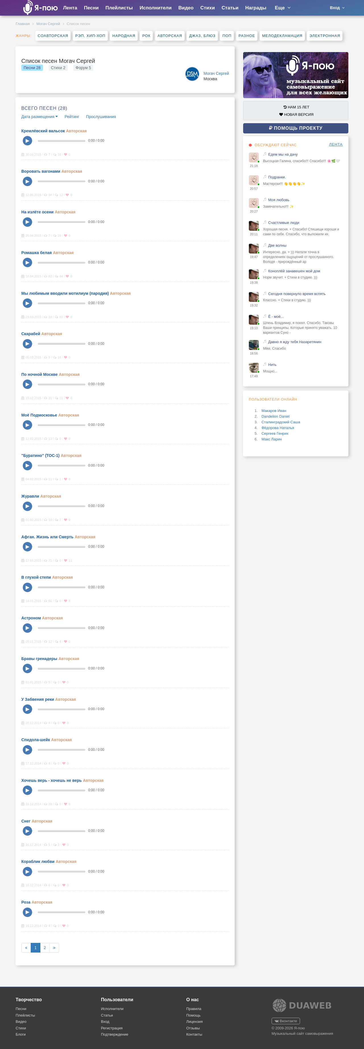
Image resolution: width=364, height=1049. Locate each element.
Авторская (170, 36)
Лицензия (194, 1021)
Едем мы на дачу (283, 154)
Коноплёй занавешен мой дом (294, 271)
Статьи (230, 8)
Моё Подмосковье (39, 415)
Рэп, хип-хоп (90, 36)
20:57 (254, 188)
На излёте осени (37, 212)
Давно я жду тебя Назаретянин (294, 342)
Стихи (207, 8)
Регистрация (112, 1028)
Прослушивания (101, 116)
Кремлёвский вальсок (43, 131)
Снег (25, 821)
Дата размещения (39, 116)
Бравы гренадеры (39, 658)
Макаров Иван (273, 411)
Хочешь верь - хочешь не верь (51, 780)
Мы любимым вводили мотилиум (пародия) (65, 293)
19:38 (254, 282)
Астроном (31, 618)
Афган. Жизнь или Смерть (47, 537)
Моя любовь (278, 200)
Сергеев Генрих (274, 433)
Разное (247, 36)
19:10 (254, 328)
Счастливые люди (283, 222)
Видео (185, 8)
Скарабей (30, 333)
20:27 (254, 211)
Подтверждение (114, 1034)
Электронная (324, 36)
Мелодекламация (282, 36)
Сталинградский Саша (280, 422)
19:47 (254, 257)
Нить (272, 364)
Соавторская (53, 36)
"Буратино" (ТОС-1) (40, 455)
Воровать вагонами (40, 171)
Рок (146, 36)
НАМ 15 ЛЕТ (296, 107)
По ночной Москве (39, 374)
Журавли (30, 496)
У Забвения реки (37, 699)
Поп (226, 36)
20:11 (254, 234)
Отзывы (193, 1028)
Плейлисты (119, 8)
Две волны (277, 245)
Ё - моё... (276, 316)
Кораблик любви (38, 861)
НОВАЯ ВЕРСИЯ (296, 114)
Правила (193, 1009)
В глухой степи (36, 577)
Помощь (193, 1015)
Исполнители (155, 8)
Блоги (21, 1034)
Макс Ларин (271, 439)
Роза (25, 902)
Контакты (194, 1034)
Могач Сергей (48, 24)
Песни (91, 8)
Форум (83, 67)
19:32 (254, 305)
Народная (123, 36)
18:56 (254, 353)
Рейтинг (72, 116)
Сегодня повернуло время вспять (297, 294)
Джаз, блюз (202, 36)
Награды (255, 8)
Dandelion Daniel (275, 416)
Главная (23, 24)
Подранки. (277, 177)
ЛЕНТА (336, 144)
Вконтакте (286, 1021)
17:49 (254, 376)
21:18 (254, 166)
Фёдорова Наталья (277, 428)
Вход (105, 1021)
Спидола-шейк (35, 739)
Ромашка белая (36, 252)
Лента (70, 8)
